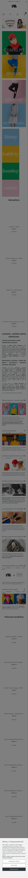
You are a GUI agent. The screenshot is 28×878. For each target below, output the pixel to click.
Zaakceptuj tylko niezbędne (14, 861)
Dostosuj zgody (14, 865)
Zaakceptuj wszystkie (14, 869)
